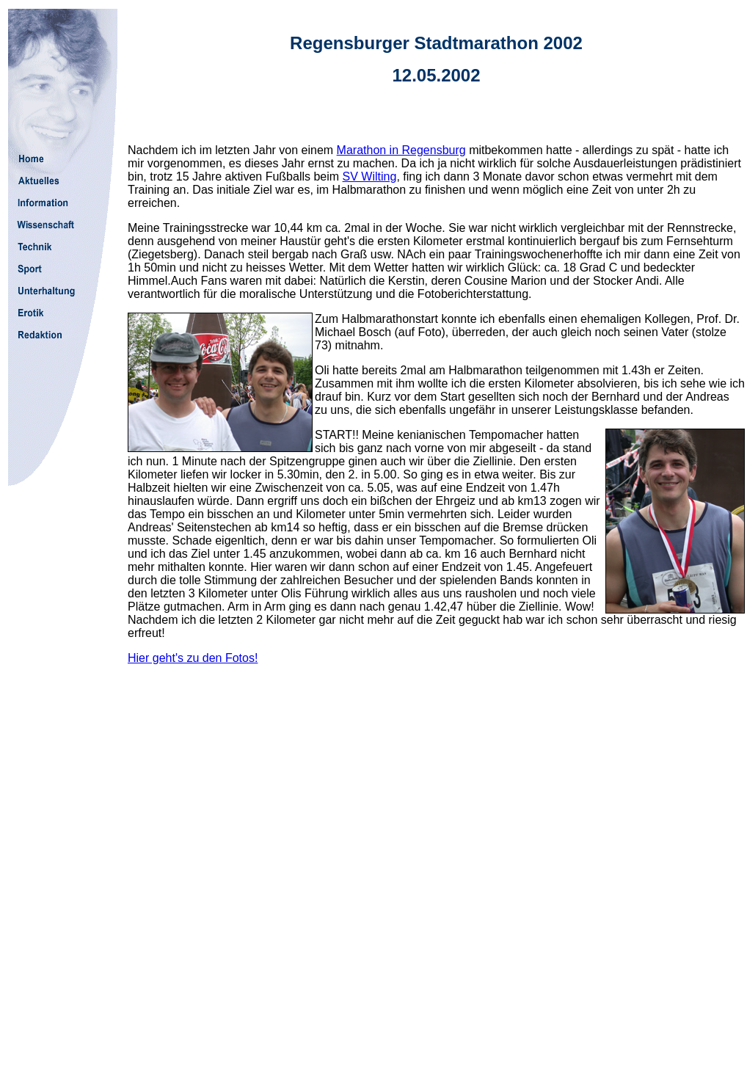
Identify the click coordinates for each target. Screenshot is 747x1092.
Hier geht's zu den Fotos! (193, 658)
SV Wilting (370, 176)
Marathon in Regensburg (401, 150)
